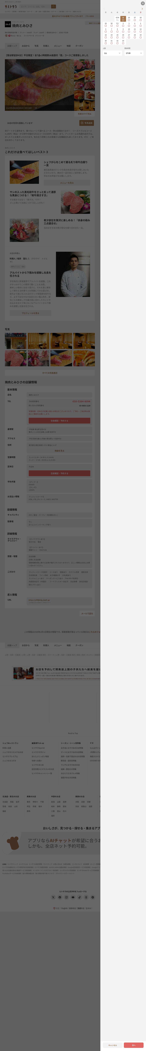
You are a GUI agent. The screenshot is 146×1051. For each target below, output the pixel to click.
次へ (133, 1045)
